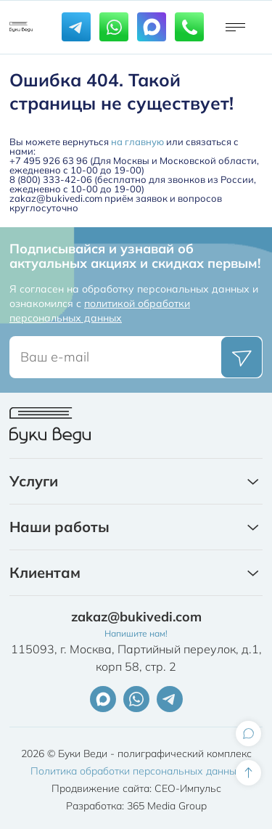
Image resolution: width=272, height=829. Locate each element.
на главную (137, 141)
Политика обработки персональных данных (136, 770)
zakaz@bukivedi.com (136, 616)
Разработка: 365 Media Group (136, 805)
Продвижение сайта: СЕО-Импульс (136, 788)
